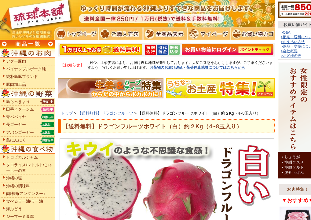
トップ (67, 113)
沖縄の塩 (14, 178)
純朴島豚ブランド (22, 76)
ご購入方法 (119, 34)
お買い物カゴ (251, 34)
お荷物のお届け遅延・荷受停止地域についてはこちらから (197, 67)
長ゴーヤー (16, 124)
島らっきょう (18, 101)
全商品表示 (163, 34)
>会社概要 (289, 51)
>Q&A (286, 32)
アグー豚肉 (16, 61)
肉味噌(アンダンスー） (26, 193)
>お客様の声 (291, 55)
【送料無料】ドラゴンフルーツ (105, 113)
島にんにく (16, 140)
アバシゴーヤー (20, 132)
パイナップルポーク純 (26, 69)
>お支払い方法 (293, 42)
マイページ (207, 34)
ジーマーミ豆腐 (20, 216)
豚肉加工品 (16, 84)
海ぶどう (14, 209)
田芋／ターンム (20, 109)
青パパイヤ (16, 117)
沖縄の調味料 (18, 186)
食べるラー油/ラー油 (24, 201)
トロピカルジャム (22, 157)
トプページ (75, 34)
